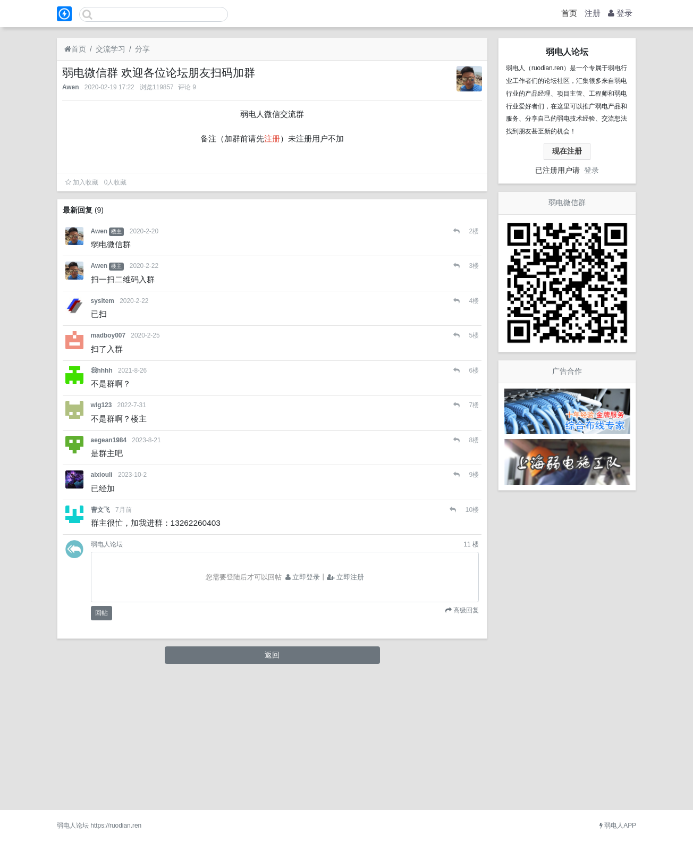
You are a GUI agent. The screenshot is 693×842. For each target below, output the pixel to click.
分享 (142, 49)
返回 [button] (272, 786)
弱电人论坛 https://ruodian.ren (99, 825)
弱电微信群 (567, 202)
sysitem (102, 432)
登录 (620, 13)
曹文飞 (100, 641)
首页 (569, 13)
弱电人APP (617, 825)
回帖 (101, 744)
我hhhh (102, 502)
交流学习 (110, 49)
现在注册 (567, 151)
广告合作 (567, 371)
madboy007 (108, 466)
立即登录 (302, 708)
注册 (593, 13)
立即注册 (345, 708)
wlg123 (101, 536)
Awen (70, 87)
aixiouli (102, 606)
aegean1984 (108, 571)
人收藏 (115, 313)
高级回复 (465, 741)
